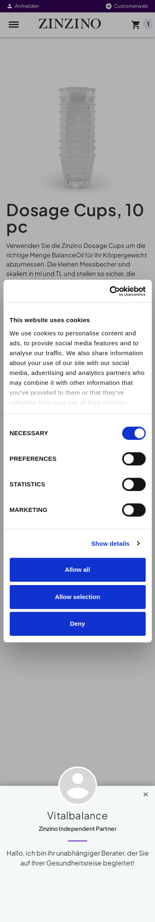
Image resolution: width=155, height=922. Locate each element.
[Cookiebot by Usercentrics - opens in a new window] (110, 291)
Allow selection (77, 596)
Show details (110, 543)
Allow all (77, 569)
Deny (77, 623)
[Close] (146, 792)
